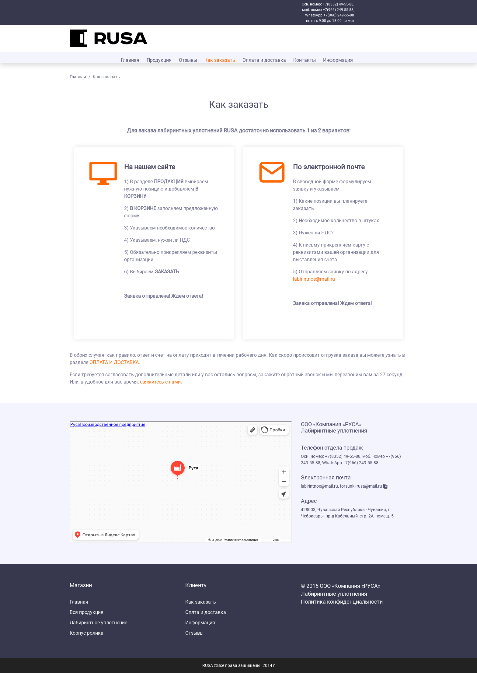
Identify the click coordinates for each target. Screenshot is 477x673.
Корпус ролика (86, 633)
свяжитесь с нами (160, 382)
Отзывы (188, 60)
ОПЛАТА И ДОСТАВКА (114, 362)
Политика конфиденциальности (342, 602)
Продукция (159, 60)
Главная (130, 60)
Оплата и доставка (264, 60)
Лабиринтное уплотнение (98, 623)
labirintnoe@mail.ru (314, 279)
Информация (338, 60)
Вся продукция (86, 612)
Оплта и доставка (205, 612)
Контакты (304, 60)
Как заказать (219, 60)
